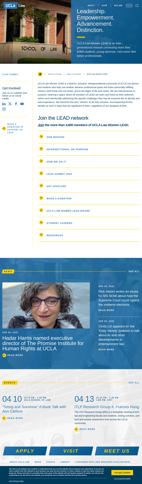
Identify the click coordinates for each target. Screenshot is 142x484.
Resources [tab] (51, 235)
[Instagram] (4, 109)
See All (134, 271)
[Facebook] (16, 103)
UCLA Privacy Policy (16, 481)
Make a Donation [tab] (55, 198)
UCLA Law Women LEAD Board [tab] (64, 210)
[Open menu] (128, 5)
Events (50, 462)
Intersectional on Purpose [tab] (63, 149)
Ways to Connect (74, 74)
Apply (85, 5)
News (38, 462)
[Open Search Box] (137, 5)
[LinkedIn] (4, 103)
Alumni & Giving (54, 74)
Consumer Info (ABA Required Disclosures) (102, 462)
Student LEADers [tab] (55, 222)
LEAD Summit (10, 74)
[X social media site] (10, 103)
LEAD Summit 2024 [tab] (55, 173)
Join (41, 125)
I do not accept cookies (122, 478)
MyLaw (112, 5)
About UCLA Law (20, 462)
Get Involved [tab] (52, 186)
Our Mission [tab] (51, 136)
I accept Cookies (122, 472)
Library (65, 462)
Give (98, 5)
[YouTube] (22, 103)
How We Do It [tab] (52, 161)
